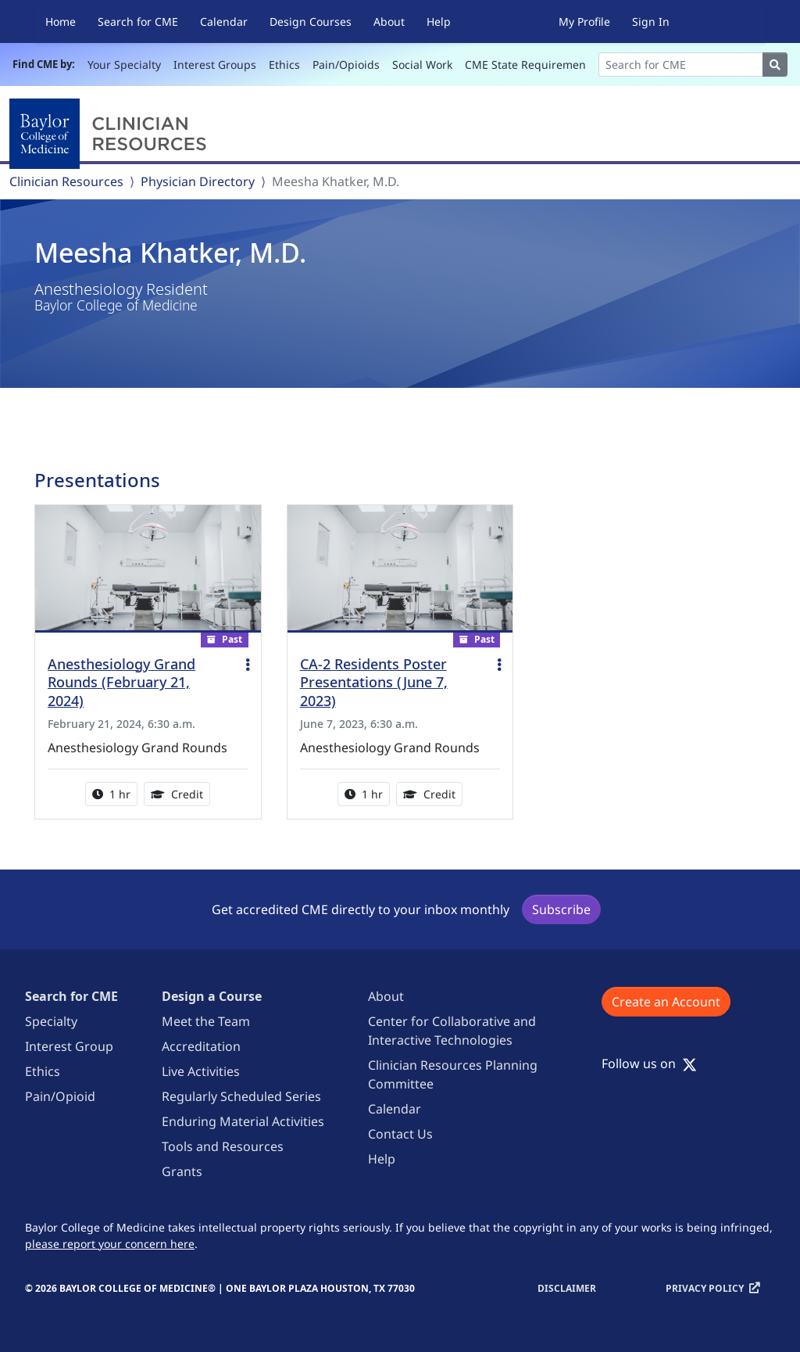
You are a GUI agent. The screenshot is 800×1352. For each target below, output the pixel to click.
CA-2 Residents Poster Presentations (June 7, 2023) (374, 682)
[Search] (680, 64)
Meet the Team (206, 1021)
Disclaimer (567, 1288)
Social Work (422, 64)
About (389, 21)
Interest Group (69, 1046)
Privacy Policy (705, 1288)
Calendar (224, 21)
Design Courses (311, 21)
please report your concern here (110, 1243)
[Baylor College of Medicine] (110, 134)
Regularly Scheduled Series (241, 1096)
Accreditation (201, 1046)
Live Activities (201, 1071)
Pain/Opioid (60, 1096)
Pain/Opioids (346, 64)
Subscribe (561, 909)
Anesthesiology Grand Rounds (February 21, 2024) (121, 682)
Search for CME (138, 21)
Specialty (51, 1021)
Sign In (651, 21)
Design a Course (212, 996)
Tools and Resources (223, 1146)
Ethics (284, 64)
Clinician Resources (66, 181)
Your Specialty (124, 64)
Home (60, 21)
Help (439, 21)
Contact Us (400, 1133)
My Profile (584, 21)
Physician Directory (198, 181)
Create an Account (666, 1001)
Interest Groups (214, 64)
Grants (182, 1171)
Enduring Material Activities (243, 1121)
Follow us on (649, 1063)
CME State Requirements (530, 64)
